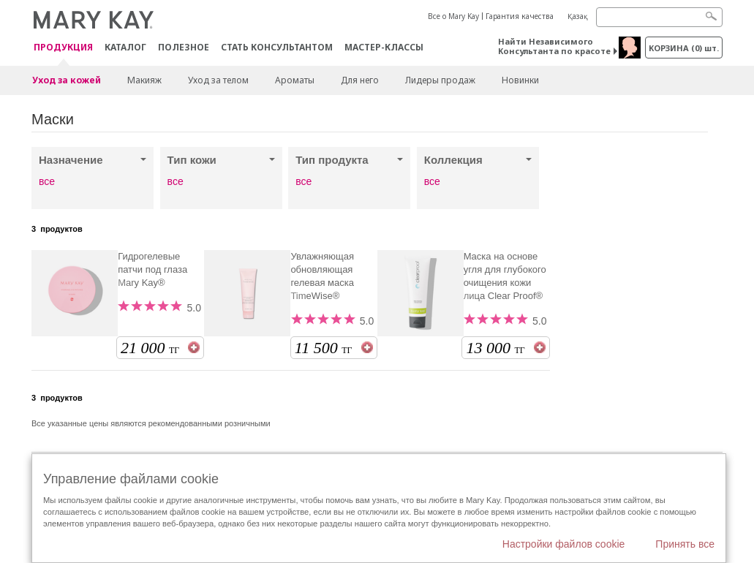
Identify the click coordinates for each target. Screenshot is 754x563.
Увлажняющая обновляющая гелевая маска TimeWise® (322, 276)
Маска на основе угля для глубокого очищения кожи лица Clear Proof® (505, 276)
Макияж (144, 80)
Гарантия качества (520, 16)
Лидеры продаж (440, 80)
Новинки (520, 80)
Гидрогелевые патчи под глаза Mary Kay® (152, 269)
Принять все (685, 544)
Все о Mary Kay (453, 16)
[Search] (659, 17)
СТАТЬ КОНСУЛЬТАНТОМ (277, 47)
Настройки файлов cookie (563, 544)
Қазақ (578, 16)
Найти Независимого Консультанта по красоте (554, 46)
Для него (360, 80)
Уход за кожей (66, 80)
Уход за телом (218, 80)
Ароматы (294, 80)
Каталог (125, 47)
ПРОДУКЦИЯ (63, 47)
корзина (684, 47)
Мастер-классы (383, 47)
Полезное (183, 47)
